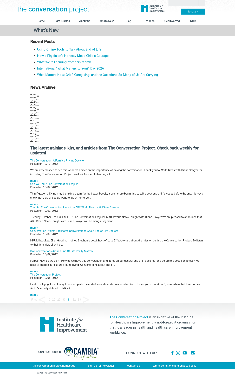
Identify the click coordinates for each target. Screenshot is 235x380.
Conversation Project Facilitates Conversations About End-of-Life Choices (74, 231)
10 (48, 299)
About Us (84, 21)
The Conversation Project (53, 8)
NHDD (193, 21)
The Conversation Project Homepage (54, 365)
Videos (150, 21)
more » (34, 180)
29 (58, 299)
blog (128, 21)
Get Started (63, 21)
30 (64, 299)
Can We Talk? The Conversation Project (54, 184)
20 (53, 299)
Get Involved (172, 21)
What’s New (107, 21)
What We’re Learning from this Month (64, 62)
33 (79, 299)
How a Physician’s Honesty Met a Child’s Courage (73, 56)
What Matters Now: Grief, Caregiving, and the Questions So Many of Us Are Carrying (97, 75)
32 (74, 299)
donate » (192, 11)
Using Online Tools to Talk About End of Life (69, 49)
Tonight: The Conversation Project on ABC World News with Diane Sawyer (74, 207)
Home (41, 21)
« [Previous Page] (42, 299)
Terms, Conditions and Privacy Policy (174, 365)
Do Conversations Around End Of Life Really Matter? (61, 251)
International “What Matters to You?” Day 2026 (70, 68)
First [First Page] (34, 299)
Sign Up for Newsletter (101, 365)
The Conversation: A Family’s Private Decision (57, 160)
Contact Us (133, 365)
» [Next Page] (86, 299)
